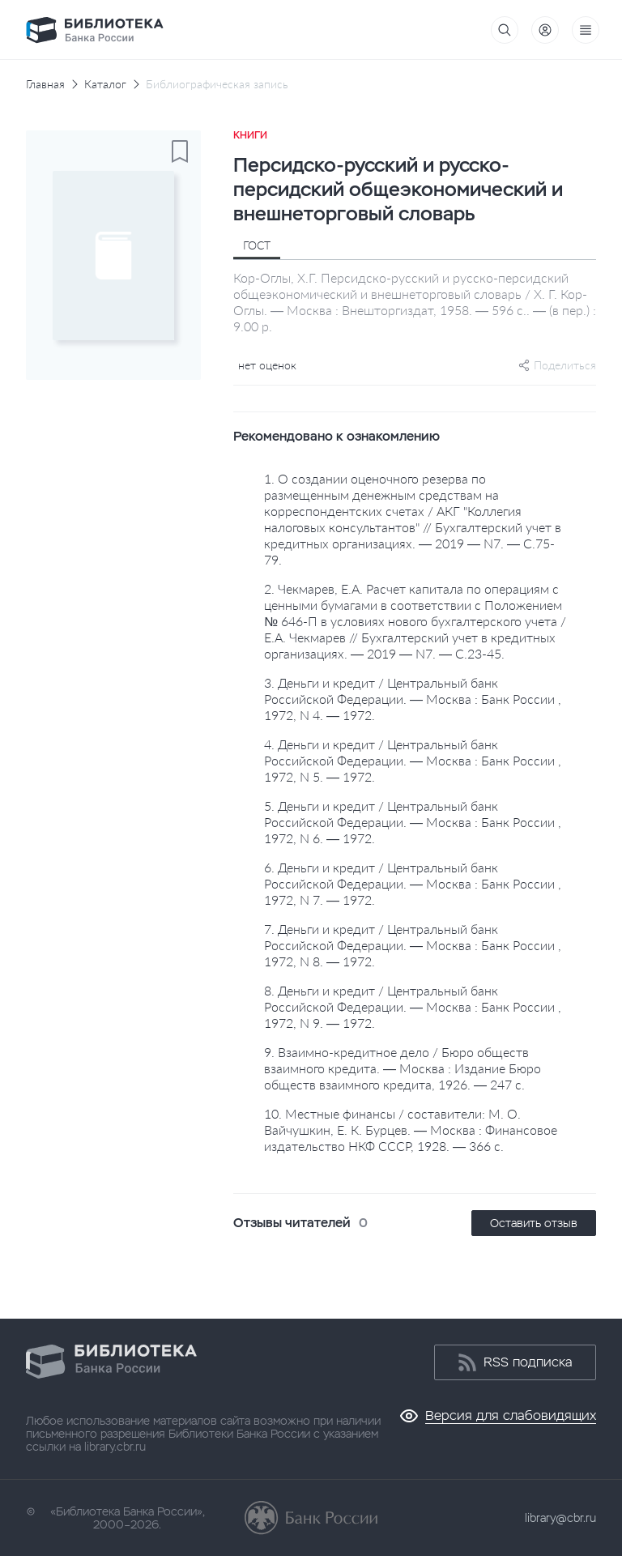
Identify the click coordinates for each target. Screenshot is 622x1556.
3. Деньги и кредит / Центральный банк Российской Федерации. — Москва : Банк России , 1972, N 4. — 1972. (412, 699)
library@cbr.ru (560, 1518)
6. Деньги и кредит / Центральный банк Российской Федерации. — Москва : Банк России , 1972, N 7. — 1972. (412, 883)
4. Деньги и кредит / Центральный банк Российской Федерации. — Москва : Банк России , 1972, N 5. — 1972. (412, 760)
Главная (45, 84)
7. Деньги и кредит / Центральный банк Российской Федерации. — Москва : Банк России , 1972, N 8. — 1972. (412, 945)
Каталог (105, 84)
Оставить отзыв (533, 1223)
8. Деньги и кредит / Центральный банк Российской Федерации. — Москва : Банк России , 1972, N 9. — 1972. (412, 1006)
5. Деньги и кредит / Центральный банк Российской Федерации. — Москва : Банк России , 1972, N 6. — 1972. (412, 822)
